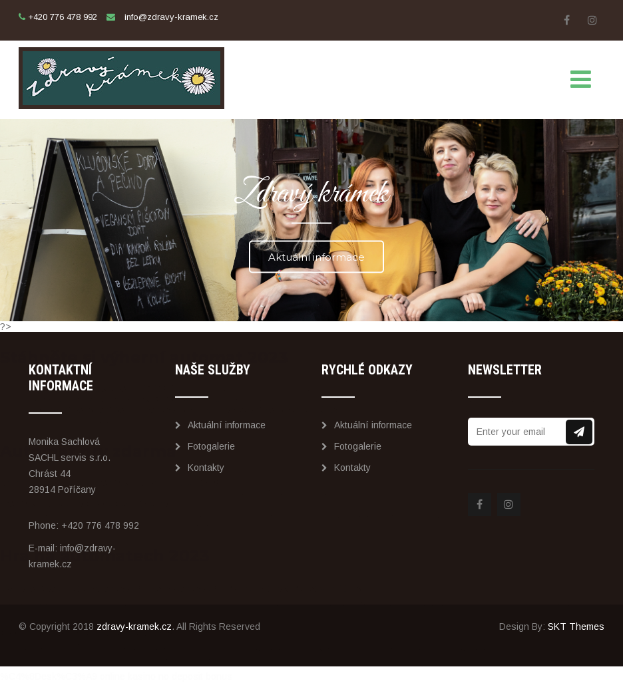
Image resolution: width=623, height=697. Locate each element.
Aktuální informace (316, 256)
